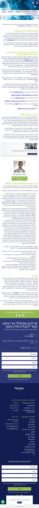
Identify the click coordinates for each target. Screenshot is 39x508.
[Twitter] (17, 315)
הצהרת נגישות (14, 408)
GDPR (17, 104)
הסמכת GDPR (19, 98)
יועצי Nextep (31, 405)
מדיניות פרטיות (14, 405)
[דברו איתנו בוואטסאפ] (3, 502)
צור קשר (16, 403)
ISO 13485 (31, 444)
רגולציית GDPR (29, 60)
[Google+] (23, 315)
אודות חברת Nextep (29, 403)
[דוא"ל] (19, 358)
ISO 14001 (31, 437)
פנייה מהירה (18, 506)
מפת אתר (16, 410)
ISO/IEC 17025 (30, 434)
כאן (28, 24)
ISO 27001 (10, 40)
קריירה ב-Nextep (30, 408)
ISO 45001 (31, 439)
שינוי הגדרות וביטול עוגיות (11, 504)
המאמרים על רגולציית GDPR (26, 108)
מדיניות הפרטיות (18, 370)
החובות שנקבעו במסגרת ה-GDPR (15, 101)
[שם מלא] (19, 354)
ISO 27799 (31, 427)
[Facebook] (19, 315)
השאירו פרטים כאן (32, 153)
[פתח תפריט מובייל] (33, 2)
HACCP (32, 442)
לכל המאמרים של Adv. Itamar (19, 178)
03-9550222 (21, 26)
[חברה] (19, 367)
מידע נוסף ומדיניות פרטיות (27, 504)
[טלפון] (19, 362)
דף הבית (36, 8)
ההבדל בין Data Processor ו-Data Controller (24, 95)
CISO (16, 293)
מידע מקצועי (30, 8)
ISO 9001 (32, 422)
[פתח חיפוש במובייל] (29, 2)
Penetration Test (30, 447)
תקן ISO (32, 419)
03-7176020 (29, 336)
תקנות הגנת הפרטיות (28, 429)
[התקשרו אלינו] (24, 2)
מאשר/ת (19, 502)
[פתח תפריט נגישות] (37, 2)
